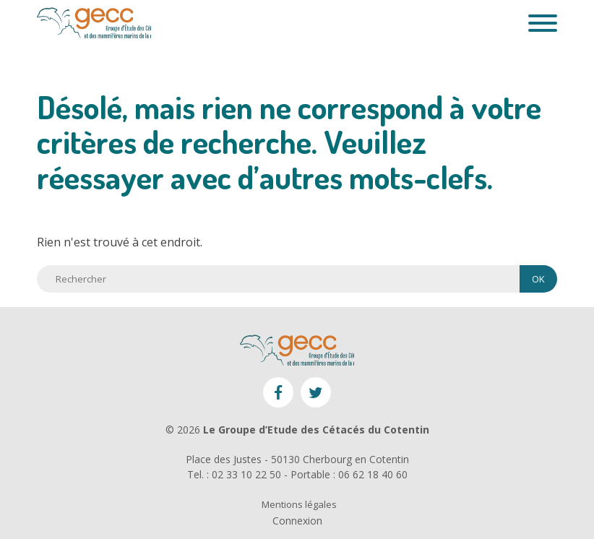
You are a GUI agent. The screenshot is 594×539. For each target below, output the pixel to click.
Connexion (297, 520)
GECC (94, 23)
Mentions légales (299, 504)
